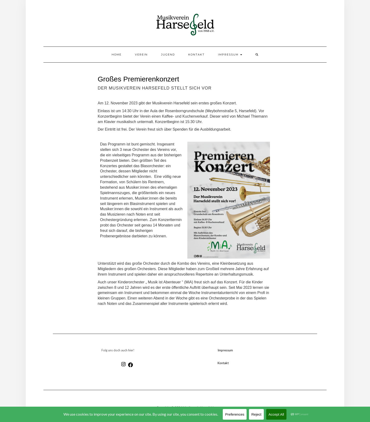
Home (117, 54)
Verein (141, 54)
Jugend (168, 54)
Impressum (230, 54)
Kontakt (196, 54)
